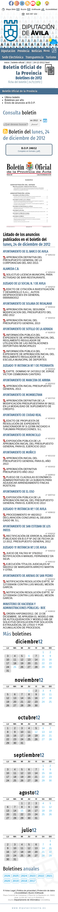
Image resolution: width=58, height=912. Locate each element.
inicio (6, 62)
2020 (7, 880)
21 (36, 663)
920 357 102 (29, 14)
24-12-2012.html (41, 62)
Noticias (37, 51)
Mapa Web (8, 9)
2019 (16, 880)
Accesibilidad (49, 9)
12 (22, 659)
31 (7, 670)
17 (7, 663)
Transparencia (35, 57)
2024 (24, 875)
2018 (24, 880)
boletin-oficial (17, 62)
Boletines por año (14, 100)
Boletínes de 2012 (28, 78)
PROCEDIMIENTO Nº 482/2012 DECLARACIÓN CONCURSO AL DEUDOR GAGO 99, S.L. (27, 517)
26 (22, 667)
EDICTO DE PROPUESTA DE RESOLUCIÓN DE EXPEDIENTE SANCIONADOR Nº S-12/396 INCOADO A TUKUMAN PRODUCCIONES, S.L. (26, 425)
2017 (32, 880)
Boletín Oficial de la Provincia (22, 70)
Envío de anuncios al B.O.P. (20, 103)
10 (7, 659)
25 (29, 739)
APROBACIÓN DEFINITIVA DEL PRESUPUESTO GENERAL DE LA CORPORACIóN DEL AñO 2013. (22, 260)
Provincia (23, 51)
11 (14, 659)
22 (29, 701)
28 (36, 667)
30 (36, 705)
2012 (28, 62)
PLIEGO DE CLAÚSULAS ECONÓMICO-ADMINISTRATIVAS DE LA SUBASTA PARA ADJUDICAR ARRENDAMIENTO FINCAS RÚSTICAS (27, 481)
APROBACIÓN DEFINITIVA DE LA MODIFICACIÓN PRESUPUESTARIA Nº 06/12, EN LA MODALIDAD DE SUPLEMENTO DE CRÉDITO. (29, 404)
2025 (16, 875)
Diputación (8, 51)
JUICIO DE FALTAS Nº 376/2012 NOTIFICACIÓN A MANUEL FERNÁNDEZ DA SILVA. (28, 556)
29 (29, 705)
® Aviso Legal (9, 890)
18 (14, 663)
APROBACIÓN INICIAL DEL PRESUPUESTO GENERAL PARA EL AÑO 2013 (27, 461)
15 (29, 698)
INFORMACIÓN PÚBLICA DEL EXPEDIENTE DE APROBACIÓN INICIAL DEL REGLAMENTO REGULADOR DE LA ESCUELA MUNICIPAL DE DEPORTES (28, 355)
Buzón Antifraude (35, 893)
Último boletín (12, 97)
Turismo (51, 57)
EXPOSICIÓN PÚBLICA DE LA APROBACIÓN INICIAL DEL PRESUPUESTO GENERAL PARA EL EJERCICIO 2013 (28, 444)
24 (7, 667)
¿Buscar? (34, 124)
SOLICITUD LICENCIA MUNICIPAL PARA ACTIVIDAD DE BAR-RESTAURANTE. (27, 276)
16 (36, 698)
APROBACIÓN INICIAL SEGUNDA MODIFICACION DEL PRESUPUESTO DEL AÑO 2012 (27, 312)
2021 (49, 875)
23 (36, 701)
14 (36, 659)
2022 (41, 875)
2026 (7, 875)
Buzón (21, 9)
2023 (32, 875)
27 (29, 667)
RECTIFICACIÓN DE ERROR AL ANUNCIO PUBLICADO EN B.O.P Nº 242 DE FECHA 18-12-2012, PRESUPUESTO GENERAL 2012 (29, 539)
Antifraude (33, 9)
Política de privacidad (26, 890)
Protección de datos (46, 890)
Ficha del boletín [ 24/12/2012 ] (25, 82)
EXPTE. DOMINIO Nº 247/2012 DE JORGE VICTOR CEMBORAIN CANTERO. (28, 373)
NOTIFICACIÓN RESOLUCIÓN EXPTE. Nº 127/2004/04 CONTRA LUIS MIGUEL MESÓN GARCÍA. (28, 595)
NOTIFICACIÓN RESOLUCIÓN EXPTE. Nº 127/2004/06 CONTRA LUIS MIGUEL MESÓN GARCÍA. (28, 584)
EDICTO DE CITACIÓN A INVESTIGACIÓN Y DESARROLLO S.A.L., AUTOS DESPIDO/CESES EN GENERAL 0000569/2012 (28, 293)
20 (29, 663)
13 (29, 659)
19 (22, 663)
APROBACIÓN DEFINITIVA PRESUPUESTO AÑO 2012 (20, 470)
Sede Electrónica (12, 57)
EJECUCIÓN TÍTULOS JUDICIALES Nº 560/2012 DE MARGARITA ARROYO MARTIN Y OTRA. (28, 567)
